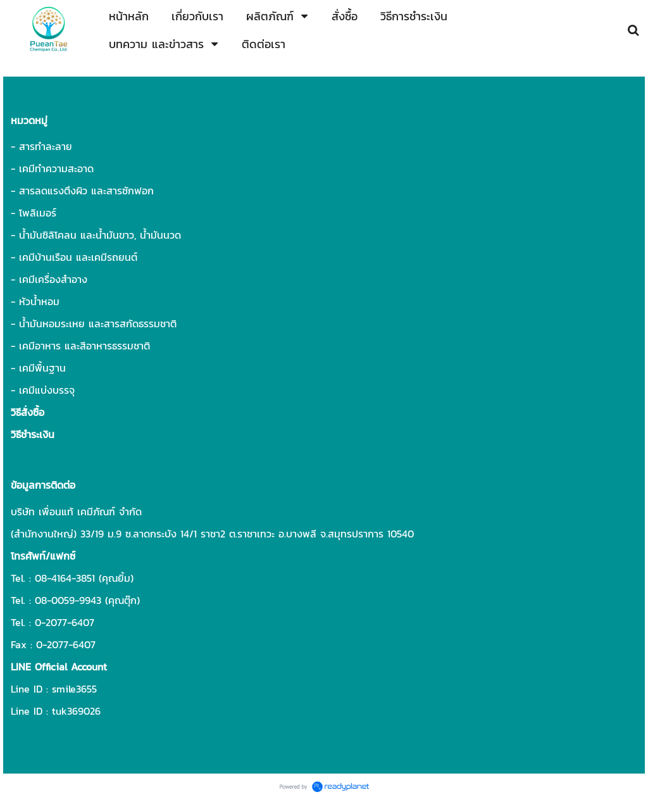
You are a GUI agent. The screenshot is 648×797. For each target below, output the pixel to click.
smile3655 (74, 688)
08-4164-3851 (65, 578)
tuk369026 (76, 711)
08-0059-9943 (68, 600)
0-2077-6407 (64, 622)
